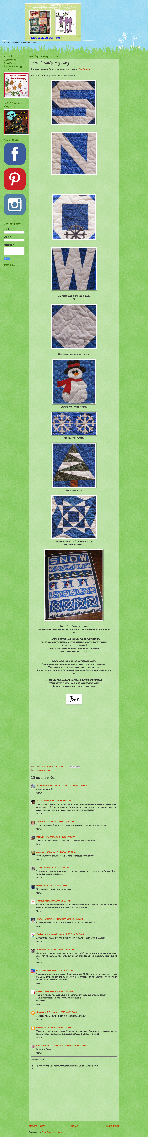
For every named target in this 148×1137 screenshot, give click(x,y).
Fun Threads (85, 69)
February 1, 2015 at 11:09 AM (60, 949)
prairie (39, 1027)
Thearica (41, 821)
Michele (40, 900)
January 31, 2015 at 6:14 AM (73, 785)
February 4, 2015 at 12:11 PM (57, 1027)
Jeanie (39, 800)
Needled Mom (42, 836)
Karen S (40, 991)
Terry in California (45, 919)
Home (74, 1126)
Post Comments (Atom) (52, 1132)
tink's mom (41, 949)
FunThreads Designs (46, 934)
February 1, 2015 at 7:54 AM (69, 919)
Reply (39, 792)
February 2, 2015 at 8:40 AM (63, 1012)
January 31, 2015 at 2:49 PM (62, 852)
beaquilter (41, 970)
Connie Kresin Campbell (47, 1045)
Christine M (42, 852)
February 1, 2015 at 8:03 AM (70, 934)
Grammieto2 (42, 1012)
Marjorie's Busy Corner (48, 785)
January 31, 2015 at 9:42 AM (60, 821)
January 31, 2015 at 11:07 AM (63, 836)
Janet (39, 867)
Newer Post (36, 1126)
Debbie (39, 885)
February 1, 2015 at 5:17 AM (58, 900)
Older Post (111, 1126)
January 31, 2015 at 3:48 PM (56, 867)
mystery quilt (44, 770)
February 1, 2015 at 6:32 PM (60, 970)
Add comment (38, 1059)
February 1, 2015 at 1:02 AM (56, 885)
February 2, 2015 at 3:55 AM (59, 991)
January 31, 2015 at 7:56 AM (57, 800)
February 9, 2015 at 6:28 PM (73, 1045)
